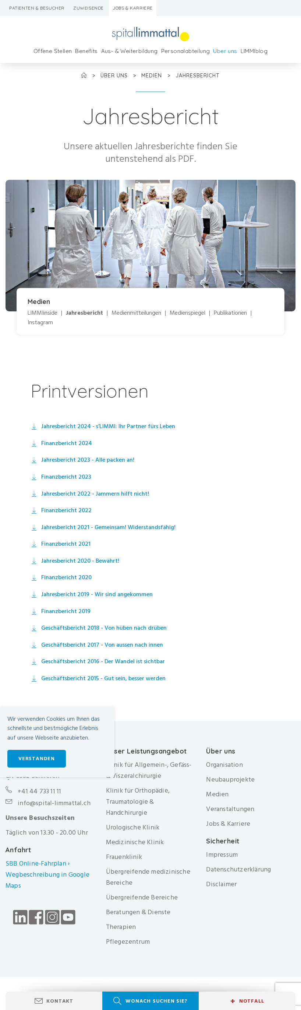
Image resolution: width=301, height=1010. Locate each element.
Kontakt (59, 1001)
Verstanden (36, 758)
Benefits (86, 51)
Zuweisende (88, 8)
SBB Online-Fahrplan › (38, 863)
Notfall (247, 1001)
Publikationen (230, 313)
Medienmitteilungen (136, 313)
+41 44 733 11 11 (39, 791)
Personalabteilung (185, 51)
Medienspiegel (187, 313)
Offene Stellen (52, 51)
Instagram (40, 322)
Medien (152, 75)
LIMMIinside (42, 313)
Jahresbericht (84, 313)
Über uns (225, 51)
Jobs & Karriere (133, 8)
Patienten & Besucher (36, 8)
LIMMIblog (254, 51)
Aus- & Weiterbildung (129, 51)
